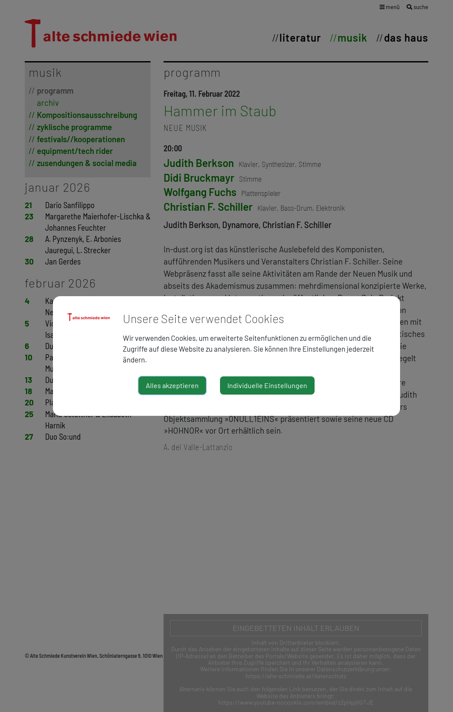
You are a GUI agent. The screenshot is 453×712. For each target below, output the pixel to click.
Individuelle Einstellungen (267, 385)
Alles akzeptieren (172, 385)
